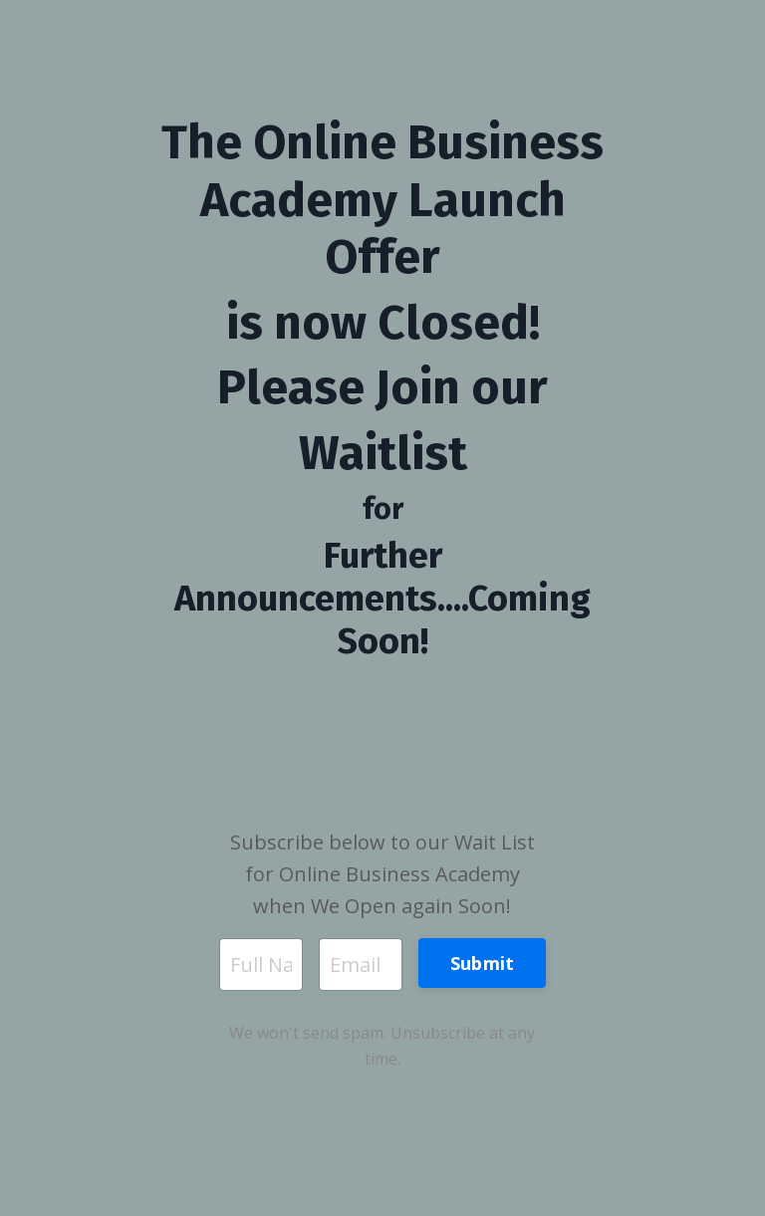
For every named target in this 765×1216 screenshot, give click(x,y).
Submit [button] (482, 963)
